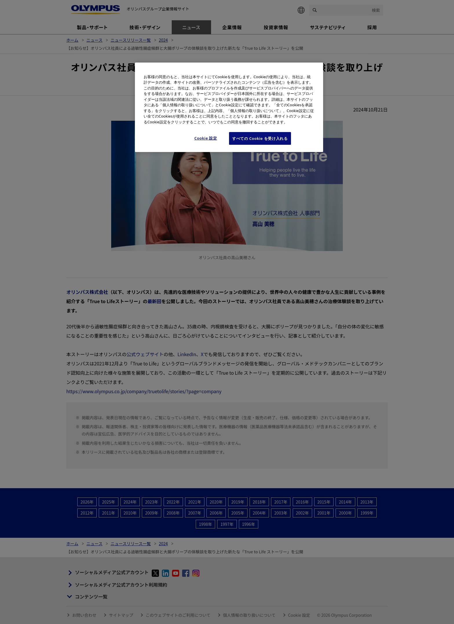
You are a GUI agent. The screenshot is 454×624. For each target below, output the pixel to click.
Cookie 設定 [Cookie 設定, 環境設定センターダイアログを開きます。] (205, 138)
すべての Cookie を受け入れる (260, 138)
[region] (229, 107)
